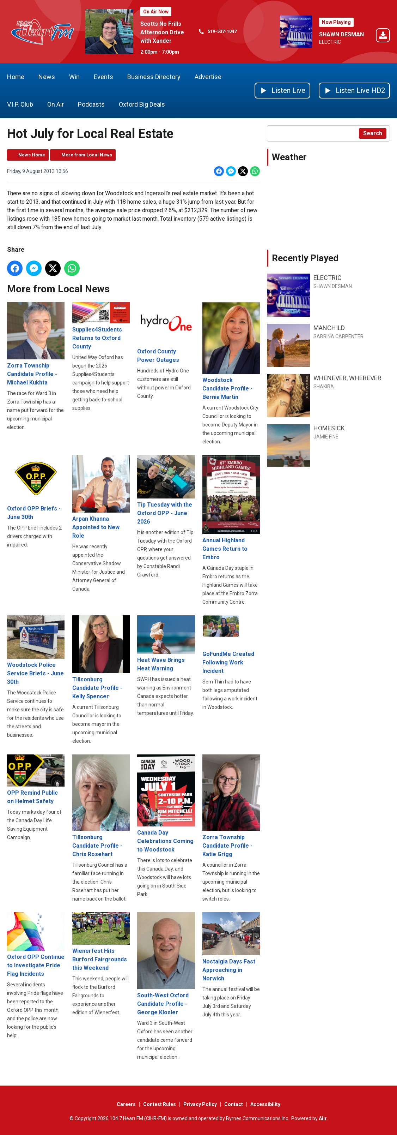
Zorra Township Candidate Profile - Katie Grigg (231, 806)
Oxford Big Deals (142, 104)
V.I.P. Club (20, 104)
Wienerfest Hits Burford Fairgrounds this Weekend (101, 941)
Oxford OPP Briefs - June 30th (36, 487)
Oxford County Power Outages (166, 332)
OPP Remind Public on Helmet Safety (36, 779)
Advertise (208, 76)
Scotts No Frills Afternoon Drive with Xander (162, 32)
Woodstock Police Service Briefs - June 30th (36, 650)
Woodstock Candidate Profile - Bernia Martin (231, 351)
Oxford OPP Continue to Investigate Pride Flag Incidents (36, 944)
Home (15, 76)
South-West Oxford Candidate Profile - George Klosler (166, 964)
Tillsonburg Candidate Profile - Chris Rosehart (101, 806)
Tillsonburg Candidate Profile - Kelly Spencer (101, 657)
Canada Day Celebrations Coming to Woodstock (166, 803)
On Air (55, 104)
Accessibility (265, 1104)
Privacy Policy (200, 1104)
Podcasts (91, 104)
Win (74, 76)
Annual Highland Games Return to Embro (231, 508)
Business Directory (154, 76)
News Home (31, 154)
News (46, 76)
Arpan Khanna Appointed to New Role (101, 497)
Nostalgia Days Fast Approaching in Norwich (231, 947)
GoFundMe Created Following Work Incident (231, 644)
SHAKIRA (323, 386)
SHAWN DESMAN (341, 34)
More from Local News (86, 154)
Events (103, 76)
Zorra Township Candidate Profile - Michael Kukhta (36, 344)
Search (372, 133)
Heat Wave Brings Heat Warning (166, 643)
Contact (233, 1104)
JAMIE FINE (325, 437)
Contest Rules (159, 1104)
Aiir (323, 1118)
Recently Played (305, 258)
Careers (126, 1104)
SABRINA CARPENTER (338, 336)
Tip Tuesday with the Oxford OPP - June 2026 (166, 490)
